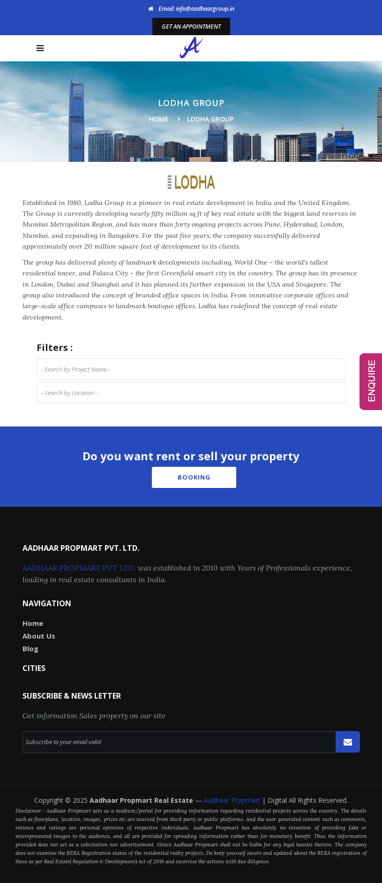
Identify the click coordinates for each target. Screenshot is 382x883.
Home (159, 118)
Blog (30, 648)
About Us (38, 635)
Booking (194, 477)
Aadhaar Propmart (233, 800)
